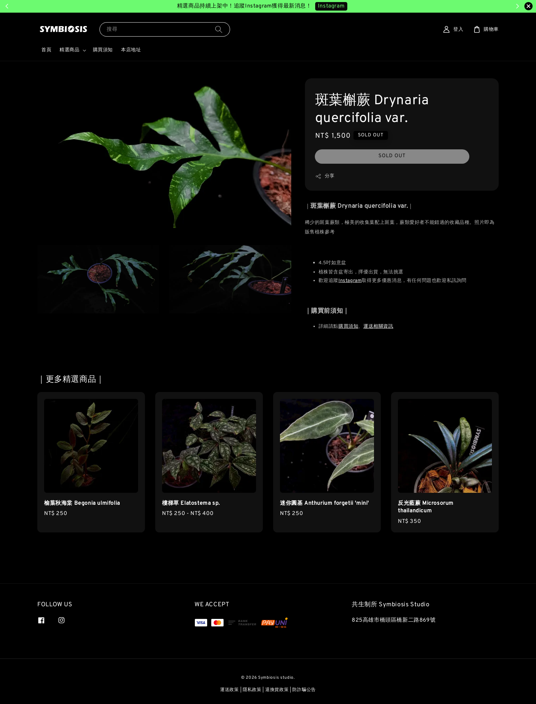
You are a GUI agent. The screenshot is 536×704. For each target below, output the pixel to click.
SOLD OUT (392, 156)
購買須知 (103, 50)
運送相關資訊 (378, 326)
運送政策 (229, 690)
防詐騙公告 (304, 690)
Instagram (350, 281)
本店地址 (131, 50)
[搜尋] (219, 29)
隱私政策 (252, 690)
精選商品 (69, 50)
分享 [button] (325, 176)
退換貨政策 (277, 690)
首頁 (46, 50)
